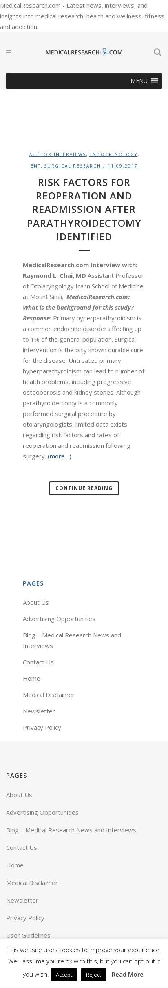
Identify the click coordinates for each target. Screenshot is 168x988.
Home (31, 678)
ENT (36, 166)
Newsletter (39, 711)
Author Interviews (57, 154)
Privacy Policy (42, 727)
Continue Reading (84, 488)
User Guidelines (28, 935)
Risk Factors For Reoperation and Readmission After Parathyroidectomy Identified (84, 209)
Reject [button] (93, 974)
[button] (139, 81)
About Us (36, 602)
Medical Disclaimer (49, 695)
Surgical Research (72, 166)
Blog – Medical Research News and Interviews (71, 830)
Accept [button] (64, 974)
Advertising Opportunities (59, 619)
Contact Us (38, 662)
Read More (128, 974)
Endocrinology (113, 154)
